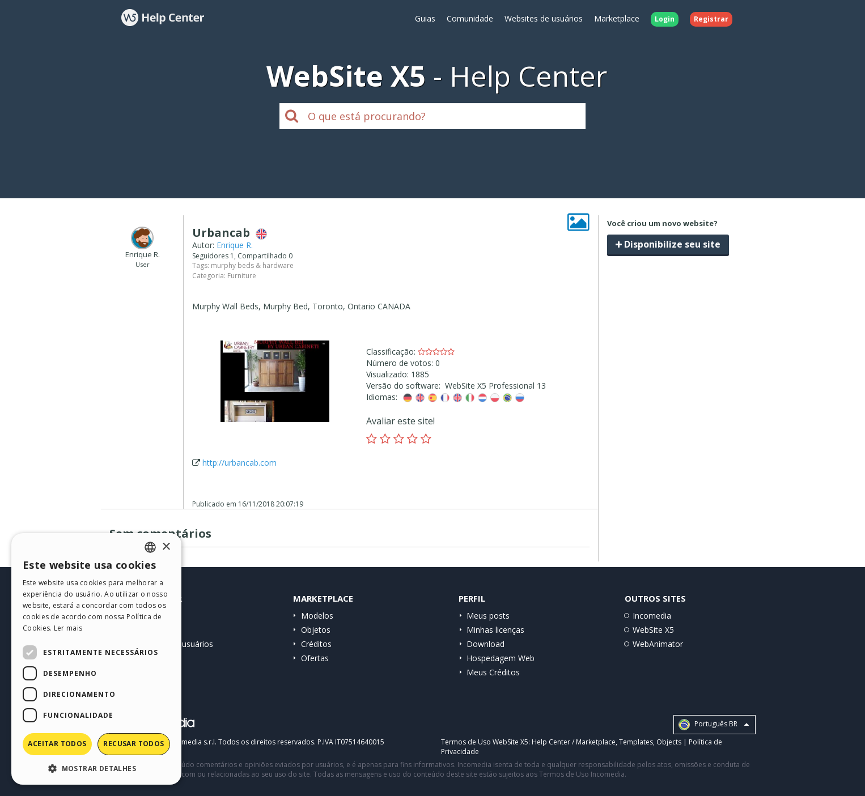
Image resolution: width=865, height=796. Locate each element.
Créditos (316, 643)
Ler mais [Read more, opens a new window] (68, 628)
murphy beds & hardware (252, 265)
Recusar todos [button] (133, 743)
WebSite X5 (653, 629)
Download (485, 643)
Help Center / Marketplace (574, 742)
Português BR (714, 724)
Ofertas (315, 658)
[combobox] (150, 547)
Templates (636, 742)
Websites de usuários (543, 18)
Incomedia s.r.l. (192, 742)
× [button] (166, 547)
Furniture (241, 275)
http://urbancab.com (239, 462)
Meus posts (488, 615)
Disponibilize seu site (668, 244)
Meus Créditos (493, 672)
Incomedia (652, 615)
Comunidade (470, 18)
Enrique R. (235, 245)
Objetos (315, 629)
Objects (668, 742)
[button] (96, 768)
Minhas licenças (495, 629)
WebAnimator (658, 643)
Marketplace (616, 18)
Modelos (317, 615)
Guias (425, 18)
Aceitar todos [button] (57, 743)
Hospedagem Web (501, 658)
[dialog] (96, 659)
